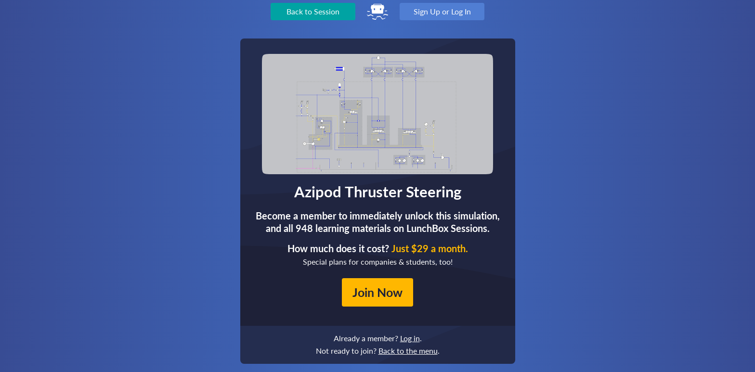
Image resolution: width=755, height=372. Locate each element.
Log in (410, 338)
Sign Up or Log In (442, 11)
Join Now (377, 292)
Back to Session (312, 11)
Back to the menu (408, 350)
